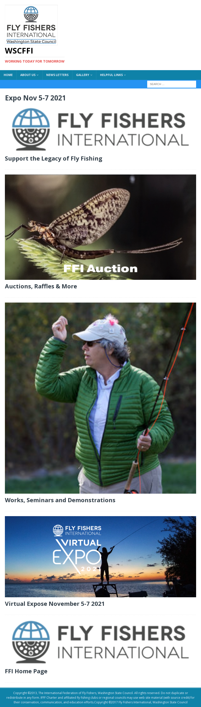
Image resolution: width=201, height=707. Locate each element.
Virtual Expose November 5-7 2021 (55, 603)
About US (27, 75)
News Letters (57, 75)
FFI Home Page (26, 671)
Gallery (82, 75)
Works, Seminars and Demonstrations (60, 500)
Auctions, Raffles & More (41, 286)
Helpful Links (111, 75)
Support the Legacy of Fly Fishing (53, 158)
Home (8, 75)
